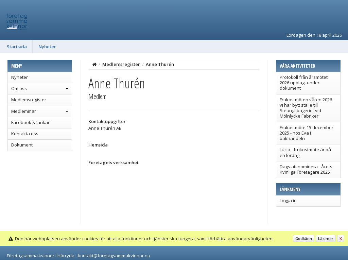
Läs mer (325, 238)
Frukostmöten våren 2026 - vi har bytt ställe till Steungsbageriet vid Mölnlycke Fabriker (307, 108)
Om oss (19, 88)
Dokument (22, 145)
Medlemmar (23, 111)
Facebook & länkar (30, 122)
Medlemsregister (28, 100)
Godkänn (303, 238)
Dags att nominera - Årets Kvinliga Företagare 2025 (306, 169)
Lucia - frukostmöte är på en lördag (305, 152)
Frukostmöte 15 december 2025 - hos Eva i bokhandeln (306, 133)
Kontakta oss (24, 134)
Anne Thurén (160, 64)
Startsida (17, 47)
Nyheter (47, 47)
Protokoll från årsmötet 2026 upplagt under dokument (304, 82)
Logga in (288, 200)
